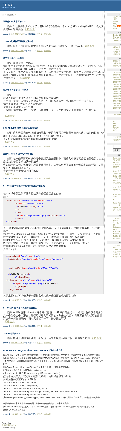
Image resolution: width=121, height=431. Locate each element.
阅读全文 (30, 29)
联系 (115, 24)
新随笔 (115, 21)
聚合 (115, 26)
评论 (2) (40, 34)
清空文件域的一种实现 (13, 58)
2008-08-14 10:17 (17, 414)
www (115, 129)
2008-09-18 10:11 (17, 326)
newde (115, 125)
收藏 (49, 34)
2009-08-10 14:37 (17, 83)
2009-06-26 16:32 (17, 120)
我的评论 (116, 50)
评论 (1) (40, 326)
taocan (116, 127)
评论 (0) (40, 146)
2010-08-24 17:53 (17, 34)
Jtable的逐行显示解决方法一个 (18, 41)
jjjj (114, 121)
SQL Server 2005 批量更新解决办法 (20, 128)
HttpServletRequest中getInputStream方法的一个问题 (33, 350)
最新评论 (116, 54)
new (115, 123)
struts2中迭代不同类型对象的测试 (20, 308)
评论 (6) (40, 83)
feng (8, 5)
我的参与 (116, 52)
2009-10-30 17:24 (17, 51)
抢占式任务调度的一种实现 (15, 90)
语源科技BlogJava (9, 425)
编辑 (45, 34)
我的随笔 (116, 47)
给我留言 (116, 61)
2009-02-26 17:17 (17, 300)
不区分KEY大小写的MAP (14, 21)
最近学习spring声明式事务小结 (18, 154)
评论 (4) (40, 51)
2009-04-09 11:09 (17, 146)
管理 (115, 29)
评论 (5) (40, 414)
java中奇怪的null (12, 333)
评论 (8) (40, 120)
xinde (115, 131)
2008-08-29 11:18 (17, 343)
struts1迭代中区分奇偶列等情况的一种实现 (24, 186)
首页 (115, 19)
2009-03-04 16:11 (17, 178)
